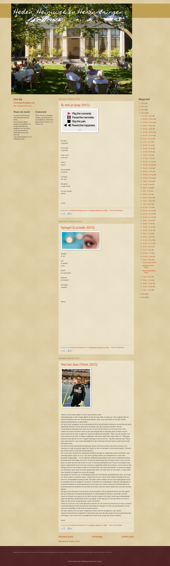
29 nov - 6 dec (148, 129)
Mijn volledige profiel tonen (23, 106)
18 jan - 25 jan (148, 283)
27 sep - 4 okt (148, 158)
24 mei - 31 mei (148, 211)
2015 (143, 113)
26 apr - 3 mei (148, 224)
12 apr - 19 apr (148, 230)
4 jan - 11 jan (147, 290)
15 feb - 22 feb (148, 256)
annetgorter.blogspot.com (25, 103)
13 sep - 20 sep (148, 165)
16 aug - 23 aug (148, 178)
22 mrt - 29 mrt (148, 240)
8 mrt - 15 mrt (147, 246)
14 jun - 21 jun (148, 201)
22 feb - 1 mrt (147, 253)
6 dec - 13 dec (148, 126)
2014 (143, 294)
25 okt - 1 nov (148, 145)
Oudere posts (127, 536)
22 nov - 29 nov (148, 132)
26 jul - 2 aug (147, 188)
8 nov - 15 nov (148, 139)
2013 (143, 297)
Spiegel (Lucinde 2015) (77, 227)
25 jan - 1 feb (147, 280)
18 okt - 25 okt (148, 148)
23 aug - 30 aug (148, 174)
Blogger (99, 561)
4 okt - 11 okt (147, 155)
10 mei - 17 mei (148, 217)
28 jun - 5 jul (147, 194)
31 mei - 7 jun (148, 207)
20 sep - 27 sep (148, 161)
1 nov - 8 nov (147, 142)
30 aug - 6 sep (148, 171)
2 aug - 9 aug (147, 184)
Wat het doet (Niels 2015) (79, 364)
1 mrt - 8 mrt (147, 250)
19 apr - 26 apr (148, 227)
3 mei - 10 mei (148, 220)
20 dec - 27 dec (148, 119)
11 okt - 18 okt (148, 152)
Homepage (97, 536)
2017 (143, 106)
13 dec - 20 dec (148, 122)
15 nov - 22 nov (148, 135)
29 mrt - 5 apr (147, 237)
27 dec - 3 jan (148, 116)
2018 (143, 103)
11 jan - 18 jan (148, 286)
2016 (143, 110)
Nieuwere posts (65, 536)
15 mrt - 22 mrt (148, 243)
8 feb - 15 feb (147, 260)
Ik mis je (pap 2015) (75, 105)
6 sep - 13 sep (148, 168)
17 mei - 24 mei (148, 214)
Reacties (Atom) (74, 541)
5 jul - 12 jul (147, 191)
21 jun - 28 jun (148, 197)
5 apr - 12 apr (147, 233)
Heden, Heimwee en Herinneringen (68, 12)
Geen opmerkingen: (116, 210)
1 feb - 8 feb (147, 277)
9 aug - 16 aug (148, 181)
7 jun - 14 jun (147, 204)
